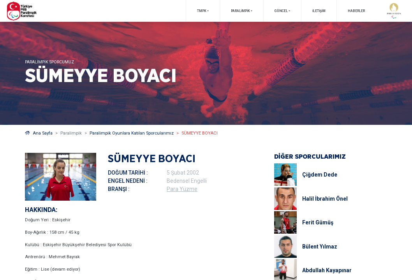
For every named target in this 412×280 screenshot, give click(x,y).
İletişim (319, 11)
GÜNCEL (281, 11)
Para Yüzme (182, 189)
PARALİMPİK (240, 11)
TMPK (201, 11)
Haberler (356, 11)
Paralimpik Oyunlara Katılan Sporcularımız (132, 133)
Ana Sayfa (39, 133)
